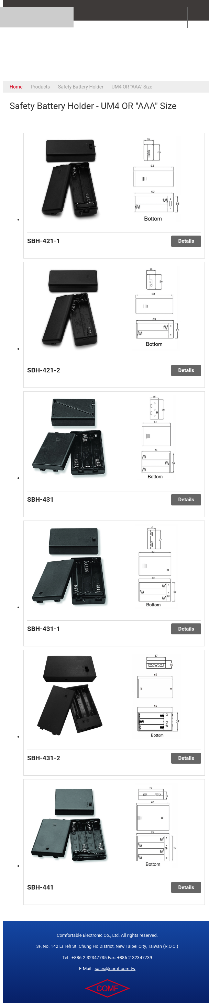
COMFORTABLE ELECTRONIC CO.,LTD (107, 50)
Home (16, 86)
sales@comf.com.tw (115, 968)
